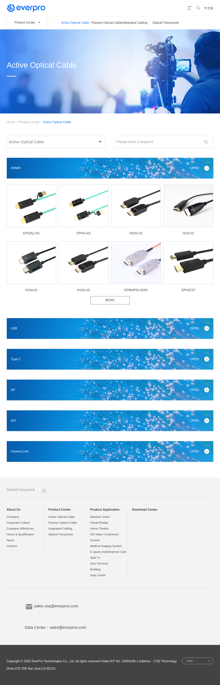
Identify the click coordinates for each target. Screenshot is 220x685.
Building (95, 569)
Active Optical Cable (75, 22)
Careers (12, 546)
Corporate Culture (18, 522)
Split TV (95, 557)
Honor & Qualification (20, 534)
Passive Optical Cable (107, 22)
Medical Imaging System (106, 546)
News (10, 540)
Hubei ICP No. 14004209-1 (119, 661)
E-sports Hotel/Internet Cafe (108, 551)
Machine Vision (100, 516)
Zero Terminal (99, 563)
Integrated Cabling (134, 22)
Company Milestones (20, 528)
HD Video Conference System (104, 537)
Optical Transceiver (166, 22)
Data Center (98, 575)
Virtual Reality (99, 522)
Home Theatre (99, 528)
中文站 (208, 8)
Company (13, 516)
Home (11, 122)
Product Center (29, 122)
